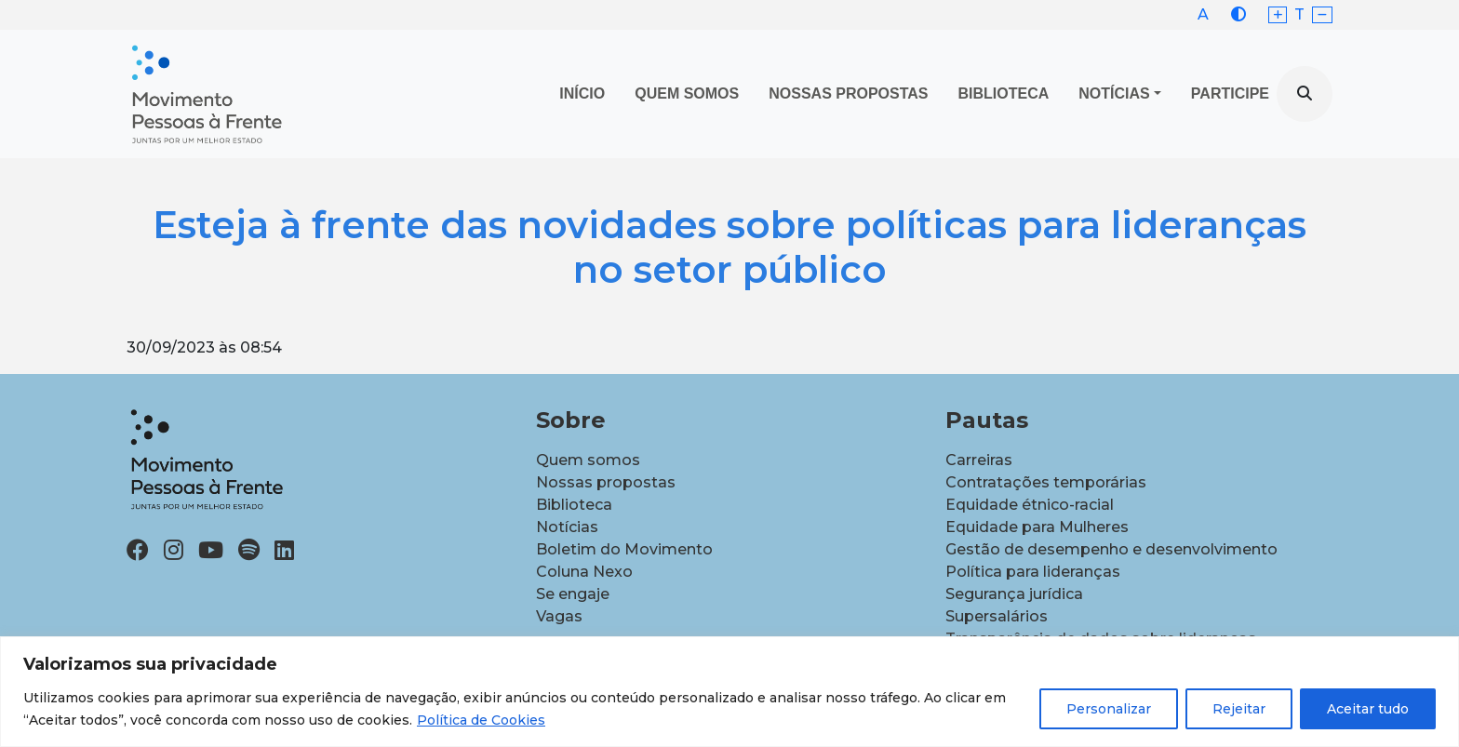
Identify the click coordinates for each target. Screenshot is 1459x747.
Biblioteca (1004, 93)
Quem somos (588, 460)
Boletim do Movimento (624, 549)
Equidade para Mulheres (1037, 527)
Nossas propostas (848, 93)
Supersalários (996, 616)
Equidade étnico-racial (1029, 505)
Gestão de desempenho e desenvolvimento (1111, 549)
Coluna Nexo (584, 571)
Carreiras (978, 460)
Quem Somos (687, 93)
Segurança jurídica (1014, 594)
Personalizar (1108, 708)
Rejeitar (1238, 708)
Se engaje (572, 594)
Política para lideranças (1032, 571)
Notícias (1113, 93)
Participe (1230, 93)
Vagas (559, 616)
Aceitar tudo (1368, 708)
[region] (729, 691)
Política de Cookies (481, 720)
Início (582, 93)
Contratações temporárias (1045, 482)
